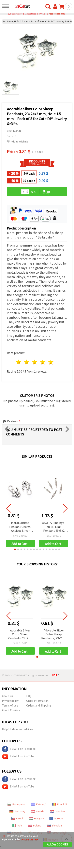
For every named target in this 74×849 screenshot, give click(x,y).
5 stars (51, 362)
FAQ (28, 696)
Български (16, 804)
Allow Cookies (57, 844)
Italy (17, 825)
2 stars (27, 362)
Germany (17, 811)
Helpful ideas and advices (17, 729)
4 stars (43, 362)
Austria (37, 811)
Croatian (57, 811)
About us (7, 696)
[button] (15, 549)
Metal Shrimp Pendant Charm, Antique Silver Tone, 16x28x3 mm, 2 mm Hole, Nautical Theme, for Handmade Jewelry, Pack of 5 (20, 527)
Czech (17, 818)
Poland (34, 825)
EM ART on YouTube (18, 756)
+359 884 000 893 (56, 14)
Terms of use (10, 705)
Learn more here (29, 839)
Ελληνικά (39, 804)
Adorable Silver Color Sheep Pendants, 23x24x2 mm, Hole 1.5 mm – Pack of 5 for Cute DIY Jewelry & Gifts (20, 634)
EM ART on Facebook (19, 749)
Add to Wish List (18, 141)
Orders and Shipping (38, 705)
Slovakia (54, 825)
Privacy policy (10, 701)
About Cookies (11, 710)
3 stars (35, 362)
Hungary (36, 818)
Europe (56, 818)
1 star (19, 362)
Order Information (37, 701)
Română (59, 804)
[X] (3, 836)
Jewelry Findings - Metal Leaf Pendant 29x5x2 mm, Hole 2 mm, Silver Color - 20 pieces (54, 527)
